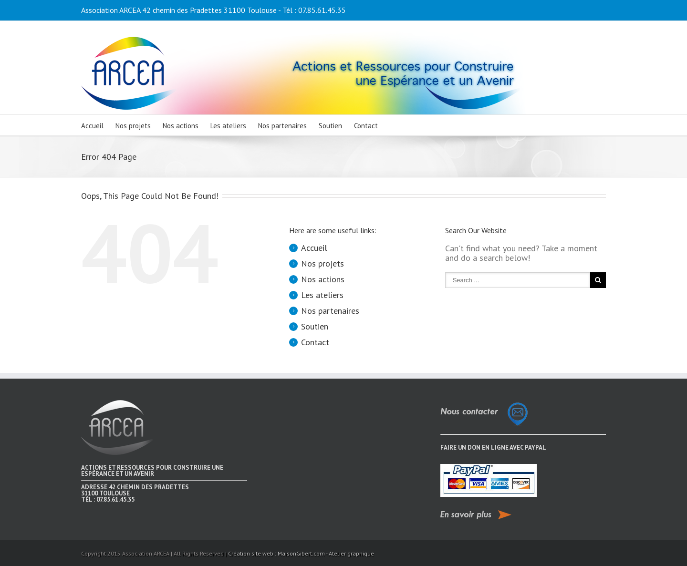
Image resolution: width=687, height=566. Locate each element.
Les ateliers (228, 125)
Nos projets (133, 125)
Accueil (92, 125)
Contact (366, 125)
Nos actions (180, 125)
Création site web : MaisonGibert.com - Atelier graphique (301, 553)
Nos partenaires (282, 125)
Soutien (330, 125)
